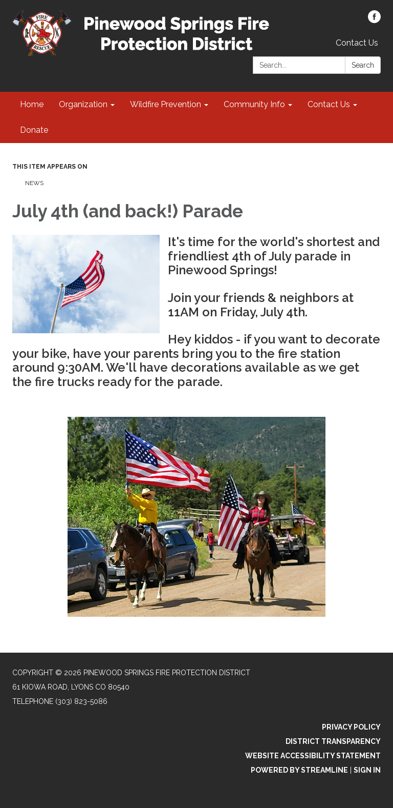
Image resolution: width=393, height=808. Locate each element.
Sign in (367, 770)
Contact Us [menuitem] (329, 104)
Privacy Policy (351, 727)
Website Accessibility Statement (313, 756)
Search (363, 65)
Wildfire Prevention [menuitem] (165, 104)
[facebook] (374, 20)
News (34, 183)
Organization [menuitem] (83, 104)
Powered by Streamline (299, 770)
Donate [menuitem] (34, 130)
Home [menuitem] (31, 104)
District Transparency (333, 741)
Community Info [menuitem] (254, 104)
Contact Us (357, 43)
